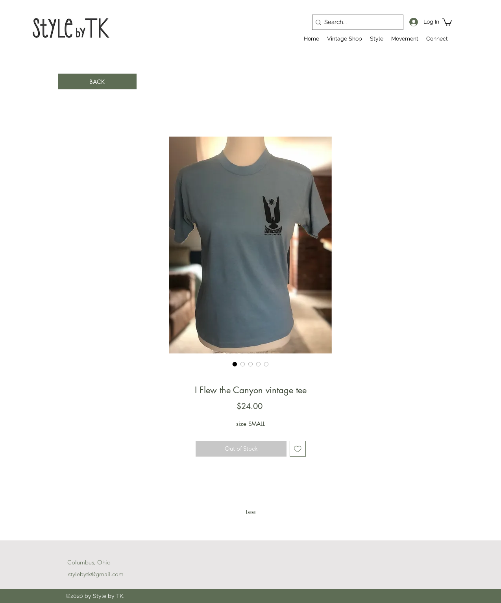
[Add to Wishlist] (298, 449)
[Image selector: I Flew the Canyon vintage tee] (235, 364)
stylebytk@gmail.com (96, 574)
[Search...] (355, 22)
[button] (447, 22)
